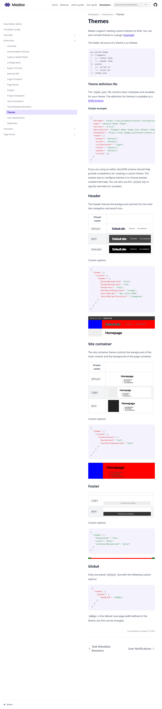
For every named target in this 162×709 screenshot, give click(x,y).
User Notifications (16, 108)
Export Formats (14, 58)
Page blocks (18, 124)
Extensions (18, 31)
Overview (18, 25)
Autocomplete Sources (18, 42)
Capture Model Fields (17, 47)
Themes (11, 102)
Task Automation (15, 91)
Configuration (14, 53)
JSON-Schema (79, 96)
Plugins (10, 80)
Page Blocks (13, 75)
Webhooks (12, 113)
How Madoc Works (13, 14)
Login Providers (14, 69)
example (51, 35)
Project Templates (16, 86)
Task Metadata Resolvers (19, 97)
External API (13, 64)
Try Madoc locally (12, 19)
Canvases (18, 119)
